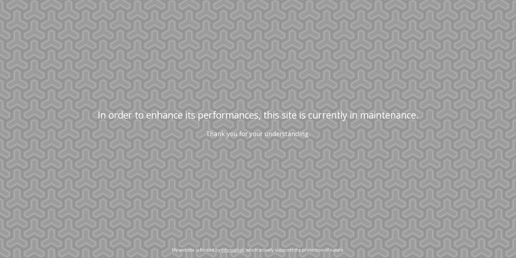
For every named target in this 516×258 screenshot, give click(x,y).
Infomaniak (232, 250)
